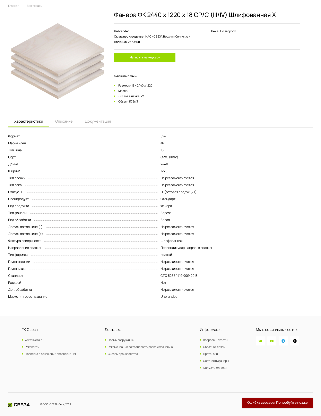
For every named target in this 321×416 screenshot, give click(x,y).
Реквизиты (32, 346)
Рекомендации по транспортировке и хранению (140, 346)
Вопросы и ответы (215, 339)
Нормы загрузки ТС (121, 339)
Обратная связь (214, 346)
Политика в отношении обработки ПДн (51, 353)
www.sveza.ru (34, 339)
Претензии (210, 353)
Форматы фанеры (214, 367)
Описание (64, 121)
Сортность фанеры (216, 360)
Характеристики (28, 121)
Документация (98, 121)
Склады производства (123, 353)
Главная (13, 6)
